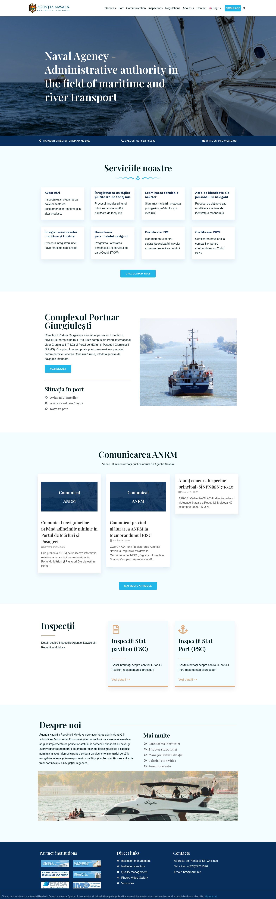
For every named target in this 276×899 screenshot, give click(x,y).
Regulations (172, 8)
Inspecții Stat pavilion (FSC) (130, 644)
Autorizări (52, 193)
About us (188, 8)
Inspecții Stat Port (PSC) (195, 644)
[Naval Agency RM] (49, 8)
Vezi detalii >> (121, 679)
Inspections (155, 8)
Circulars (233, 8)
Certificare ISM (157, 232)
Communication (136, 8)
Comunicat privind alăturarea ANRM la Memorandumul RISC (130, 529)
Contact (201, 8)
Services (110, 8)
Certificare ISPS (207, 232)
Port (121, 8)
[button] (138, 273)
